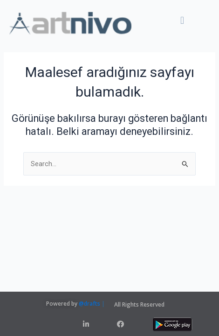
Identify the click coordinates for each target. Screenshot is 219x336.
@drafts (89, 304)
